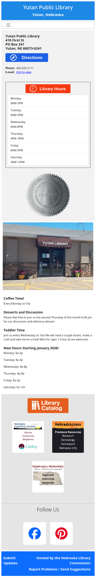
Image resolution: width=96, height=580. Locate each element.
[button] (28, 437)
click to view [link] (23, 72)
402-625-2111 (25, 68)
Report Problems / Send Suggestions (60, 569)
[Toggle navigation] (8, 25)
